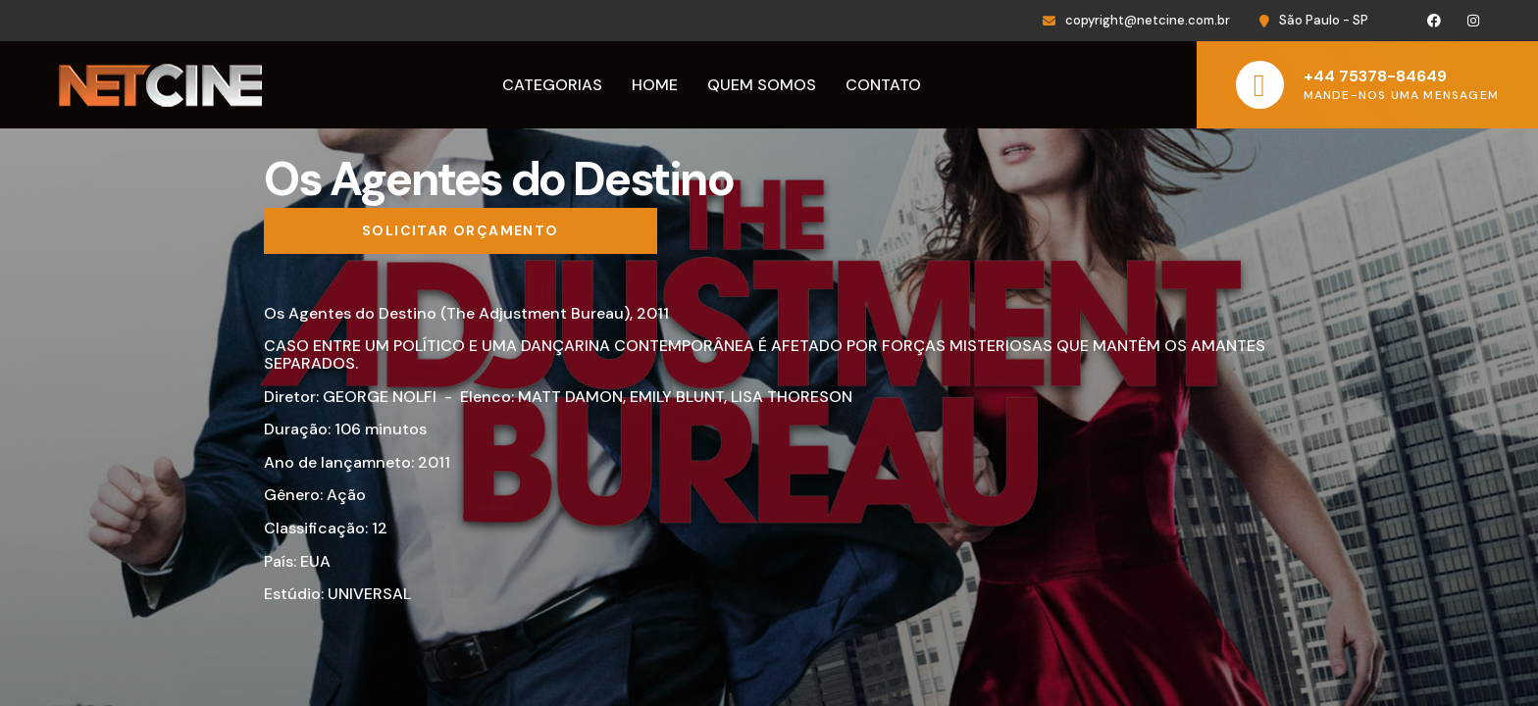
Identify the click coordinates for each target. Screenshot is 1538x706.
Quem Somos (761, 85)
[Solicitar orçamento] (460, 231)
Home (655, 85)
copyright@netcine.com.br (1147, 20)
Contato (883, 85)
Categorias (552, 85)
